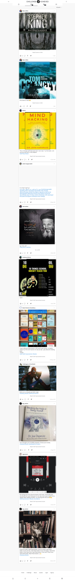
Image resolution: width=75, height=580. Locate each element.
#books (35, 354)
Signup (52, 572)
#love (26, 190)
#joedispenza (32, 444)
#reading (22, 393)
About (35, 572)
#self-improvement (28, 354)
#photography (24, 193)
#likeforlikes (41, 195)
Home (22, 572)
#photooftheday (24, 192)
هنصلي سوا (37, 249)
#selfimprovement (34, 393)
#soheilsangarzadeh (46, 189)
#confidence (37, 499)
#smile (49, 192)
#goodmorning (43, 192)
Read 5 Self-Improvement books (37, 156)
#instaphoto (28, 196)
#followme (35, 196)
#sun (39, 196)
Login (46, 572)
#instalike (22, 196)
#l (30, 195)
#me (39, 193)
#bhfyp (43, 196)
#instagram (36, 192)
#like (42, 190)
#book (27, 153)
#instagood (31, 190)
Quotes (41, 572)
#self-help (22, 153)
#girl (28, 195)
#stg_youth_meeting (25, 247)
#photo (43, 193)
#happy (46, 190)
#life (46, 195)
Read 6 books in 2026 (38, 52)
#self (21, 354)
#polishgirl (50, 195)
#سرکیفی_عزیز (33, 189)
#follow (31, 192)
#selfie (36, 195)
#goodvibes (38, 190)
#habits (38, 444)
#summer (47, 193)
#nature (35, 193)
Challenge (29, 572)
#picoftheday (23, 195)
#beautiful (30, 193)
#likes (33, 195)
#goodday (22, 190)
